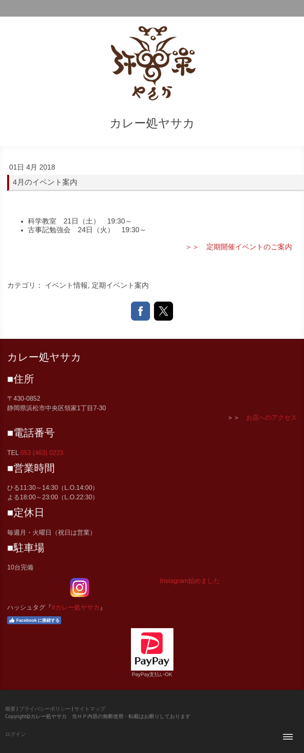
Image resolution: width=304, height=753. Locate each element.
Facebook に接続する (34, 620)
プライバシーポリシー (45, 708)
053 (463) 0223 (41, 452)
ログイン (15, 734)
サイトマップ (89, 708)
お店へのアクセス (271, 417)
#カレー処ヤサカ (76, 607)
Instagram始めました (190, 580)
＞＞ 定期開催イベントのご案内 (238, 247)
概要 (10, 708)
